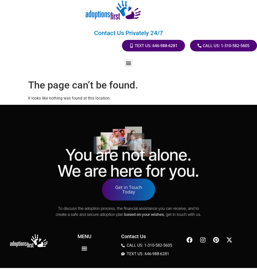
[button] (128, 63)
